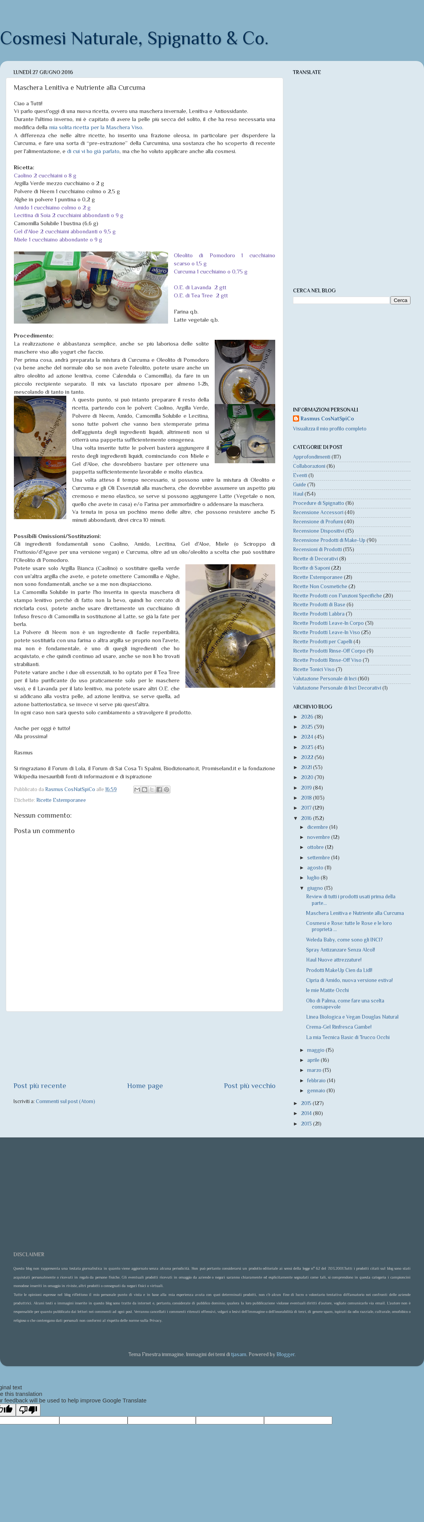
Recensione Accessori (318, 512)
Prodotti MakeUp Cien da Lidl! (339, 970)
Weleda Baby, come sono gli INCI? (344, 940)
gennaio (316, 1090)
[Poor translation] (28, 1410)
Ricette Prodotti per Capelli (322, 642)
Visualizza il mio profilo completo (330, 429)
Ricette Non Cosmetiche (320, 586)
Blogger (285, 1354)
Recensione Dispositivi (318, 531)
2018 (307, 798)
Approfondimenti (311, 457)
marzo (315, 1070)
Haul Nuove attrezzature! (334, 960)
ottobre (316, 847)
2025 (307, 727)
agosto (316, 868)
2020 (308, 777)
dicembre (318, 827)
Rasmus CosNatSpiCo (327, 419)
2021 (307, 767)
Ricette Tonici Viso (314, 669)
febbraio (317, 1080)
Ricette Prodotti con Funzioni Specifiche (337, 596)
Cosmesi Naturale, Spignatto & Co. (134, 38)
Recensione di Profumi (318, 522)
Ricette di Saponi (311, 568)
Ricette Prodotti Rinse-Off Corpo (329, 651)
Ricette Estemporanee (61, 800)
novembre (319, 837)
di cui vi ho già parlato (93, 151)
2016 (307, 818)
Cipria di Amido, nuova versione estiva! (349, 980)
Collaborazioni (309, 466)
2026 (308, 717)
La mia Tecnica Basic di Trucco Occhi (348, 1037)
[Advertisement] (144, 1046)
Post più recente (39, 1086)
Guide (299, 485)
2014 (307, 1113)
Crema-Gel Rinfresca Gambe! (339, 1027)
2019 (307, 788)
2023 (308, 747)
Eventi (300, 475)
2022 (308, 757)
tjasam (238, 1354)
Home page (145, 1086)
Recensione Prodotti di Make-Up (329, 540)
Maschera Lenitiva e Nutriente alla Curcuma (355, 913)
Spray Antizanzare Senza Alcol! (340, 950)
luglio (314, 878)
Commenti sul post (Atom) (65, 1101)
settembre (319, 858)
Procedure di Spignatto (318, 503)
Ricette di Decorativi (315, 559)
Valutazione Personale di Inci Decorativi (337, 688)
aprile (314, 1060)
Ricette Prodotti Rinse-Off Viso (327, 660)
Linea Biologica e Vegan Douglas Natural (352, 1017)
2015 (307, 1103)
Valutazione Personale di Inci (325, 679)
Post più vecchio (250, 1086)
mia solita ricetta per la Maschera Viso (95, 127)
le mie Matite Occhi (327, 990)
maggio (316, 1050)
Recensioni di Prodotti (317, 549)
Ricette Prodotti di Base (319, 604)
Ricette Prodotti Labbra (319, 614)
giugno (315, 888)
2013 (307, 1124)
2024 (308, 737)
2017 (307, 808)
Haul (298, 494)
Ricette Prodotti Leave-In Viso (326, 632)
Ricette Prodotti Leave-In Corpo (328, 623)
